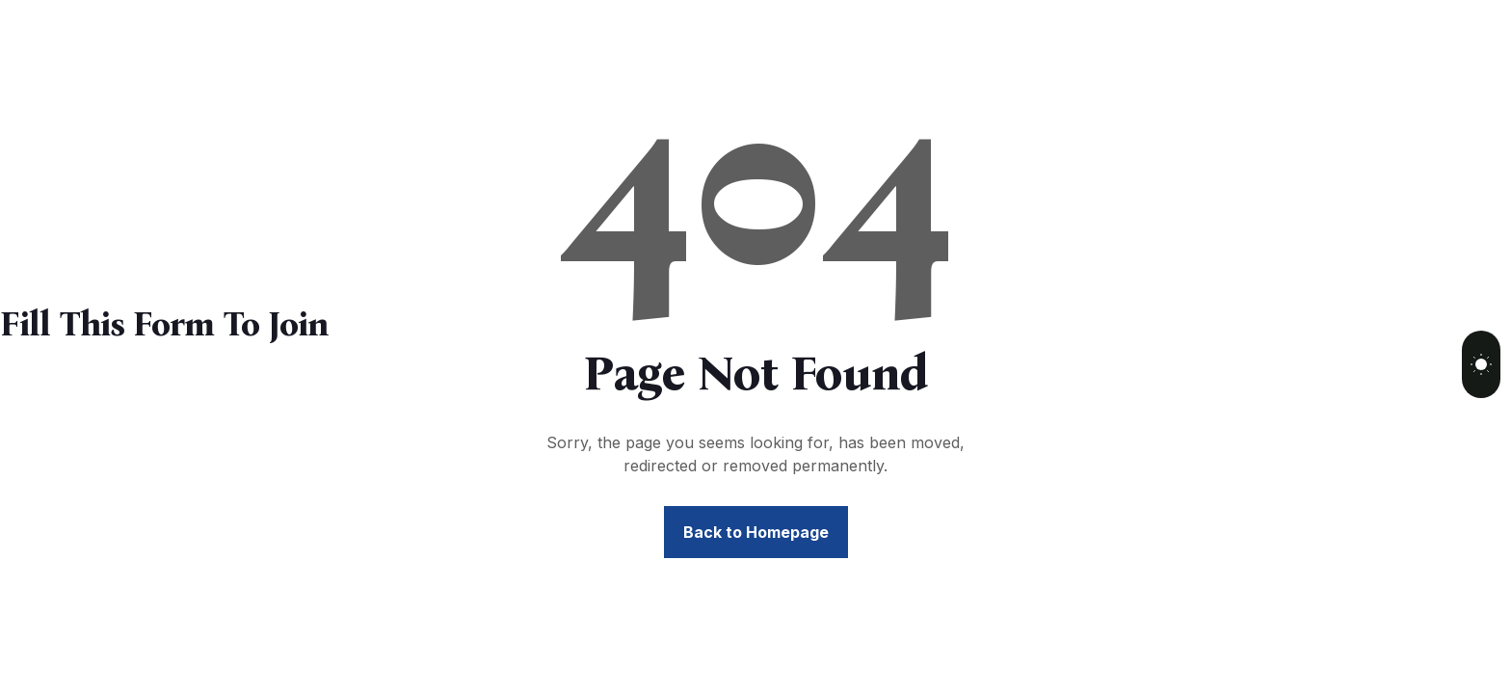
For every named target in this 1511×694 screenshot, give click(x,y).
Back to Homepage (756, 532)
